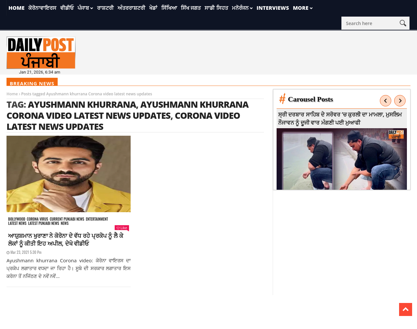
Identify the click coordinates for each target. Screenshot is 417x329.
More (301, 7)
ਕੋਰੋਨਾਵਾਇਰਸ (42, 7)
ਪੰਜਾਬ (83, 7)
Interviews (273, 7)
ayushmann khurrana (82, 104)
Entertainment (97, 219)
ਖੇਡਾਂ (153, 7)
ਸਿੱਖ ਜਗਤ (191, 7)
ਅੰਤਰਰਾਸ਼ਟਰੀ (131, 7)
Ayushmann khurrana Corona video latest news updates (128, 109)
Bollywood (16, 219)
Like (122, 227)
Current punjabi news (67, 219)
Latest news (17, 223)
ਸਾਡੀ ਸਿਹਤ (216, 7)
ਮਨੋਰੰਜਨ (240, 7)
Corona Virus (37, 219)
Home (16, 7)
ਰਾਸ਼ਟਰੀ (105, 7)
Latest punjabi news (43, 223)
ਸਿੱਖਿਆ (169, 7)
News (64, 223)
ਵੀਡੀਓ (67, 7)
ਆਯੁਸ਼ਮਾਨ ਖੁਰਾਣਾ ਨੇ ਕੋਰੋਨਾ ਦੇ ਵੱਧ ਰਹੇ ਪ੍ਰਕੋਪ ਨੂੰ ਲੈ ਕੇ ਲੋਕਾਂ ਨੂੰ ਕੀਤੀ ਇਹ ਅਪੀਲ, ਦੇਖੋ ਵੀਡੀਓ (65, 239)
